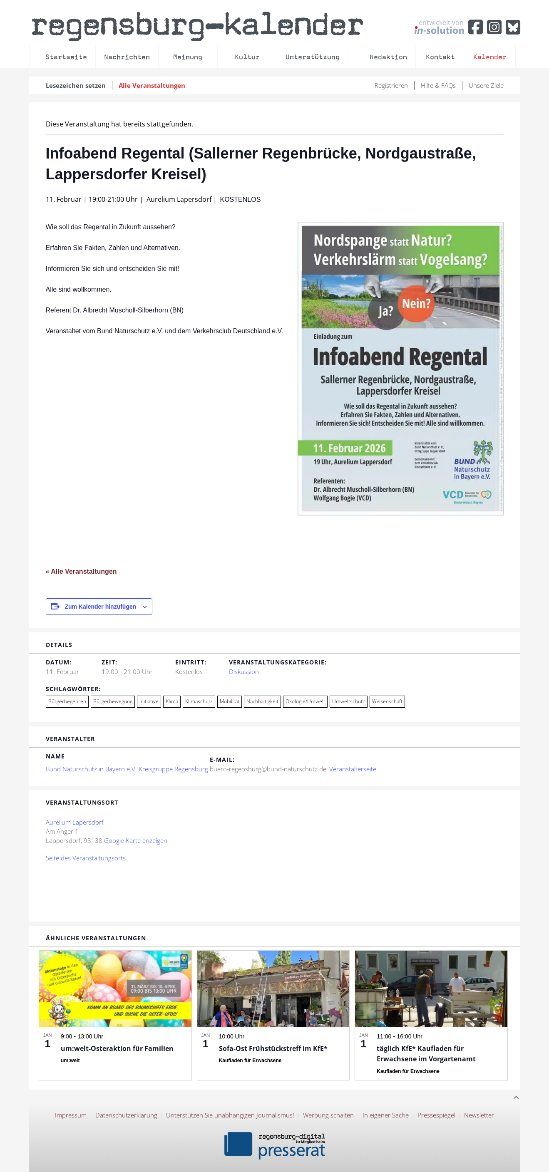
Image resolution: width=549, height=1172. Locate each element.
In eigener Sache (386, 1115)
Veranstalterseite (352, 769)
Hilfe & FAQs (438, 85)
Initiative (149, 701)
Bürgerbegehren (67, 701)
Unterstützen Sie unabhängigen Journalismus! (230, 1115)
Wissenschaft (387, 701)
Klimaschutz (199, 701)
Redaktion (388, 56)
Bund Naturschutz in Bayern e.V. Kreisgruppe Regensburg (127, 769)
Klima (172, 701)
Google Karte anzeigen (135, 840)
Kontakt (440, 56)
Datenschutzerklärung (126, 1115)
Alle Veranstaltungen (152, 85)
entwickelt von (439, 26)
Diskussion (244, 671)
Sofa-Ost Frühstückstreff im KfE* (273, 1048)
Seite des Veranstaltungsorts (86, 858)
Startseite (66, 56)
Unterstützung (313, 56)
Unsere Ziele (486, 85)
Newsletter (479, 1115)
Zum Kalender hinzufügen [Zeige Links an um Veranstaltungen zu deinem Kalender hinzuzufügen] (100, 606)
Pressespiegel (436, 1115)
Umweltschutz (348, 701)
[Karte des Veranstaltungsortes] (356, 861)
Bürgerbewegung (112, 701)
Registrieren (391, 85)
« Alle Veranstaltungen (81, 571)
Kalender (490, 56)
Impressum (71, 1115)
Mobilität (229, 701)
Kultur (247, 56)
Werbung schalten (328, 1115)
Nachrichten (127, 56)
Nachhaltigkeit (262, 701)
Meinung (187, 56)
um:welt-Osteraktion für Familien (117, 1048)
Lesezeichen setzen (76, 85)
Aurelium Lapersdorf (75, 822)
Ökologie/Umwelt (305, 701)
